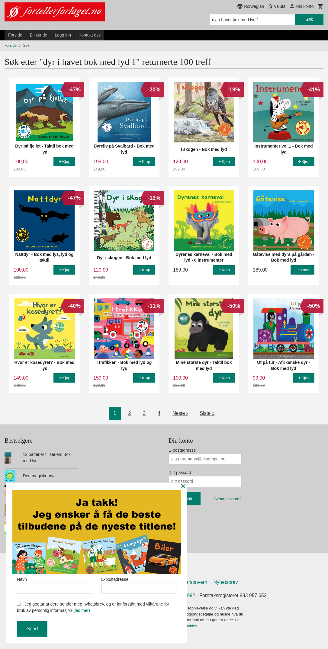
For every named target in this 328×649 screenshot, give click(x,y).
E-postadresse (182, 450)
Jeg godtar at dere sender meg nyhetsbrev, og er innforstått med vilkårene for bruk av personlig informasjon (93, 607)
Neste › (180, 413)
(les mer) (81, 610)
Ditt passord (180, 472)
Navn (54, 585)
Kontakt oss (90, 35)
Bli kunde (38, 35)
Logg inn (63, 35)
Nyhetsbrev (226, 582)
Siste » (207, 413)
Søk (309, 19)
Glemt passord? (228, 499)
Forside (15, 35)
